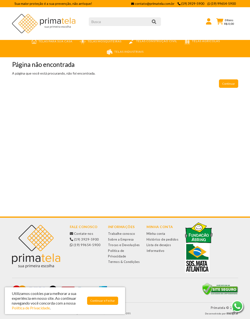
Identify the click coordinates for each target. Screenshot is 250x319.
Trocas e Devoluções (124, 245)
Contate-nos (81, 234)
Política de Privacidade (31, 308)
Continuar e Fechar (102, 300)
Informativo (156, 251)
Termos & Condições (124, 262)
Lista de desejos (159, 245)
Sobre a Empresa (121, 239)
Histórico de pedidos (162, 239)
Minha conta (156, 234)
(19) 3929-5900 (84, 239)
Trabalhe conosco (121, 234)
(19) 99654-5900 (85, 245)
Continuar (228, 83)
